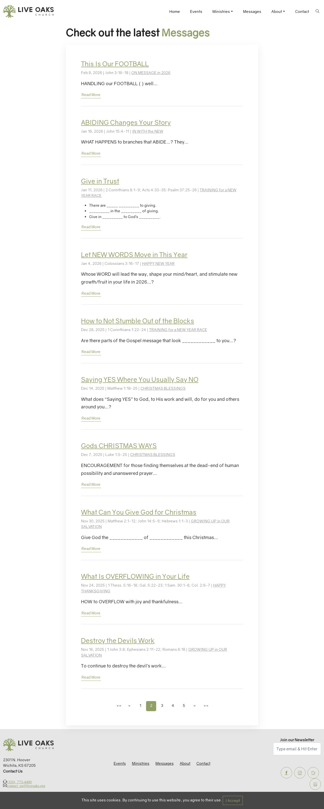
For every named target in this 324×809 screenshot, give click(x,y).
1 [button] (140, 705)
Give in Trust (100, 181)
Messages (252, 11)
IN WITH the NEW (147, 131)
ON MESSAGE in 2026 (150, 72)
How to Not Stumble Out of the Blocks (137, 321)
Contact (302, 11)
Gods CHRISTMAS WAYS (119, 446)
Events (196, 11)
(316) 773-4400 (19, 781)
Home (174, 11)
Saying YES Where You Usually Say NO (139, 379)
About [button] (276, 11)
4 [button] (173, 705)
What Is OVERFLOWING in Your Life (135, 576)
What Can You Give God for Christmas (138, 512)
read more (91, 94)
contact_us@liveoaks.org (26, 785)
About (185, 763)
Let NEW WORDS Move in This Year (134, 255)
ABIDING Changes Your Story (126, 122)
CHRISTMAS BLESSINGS (163, 388)
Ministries (140, 763)
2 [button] (151, 705)
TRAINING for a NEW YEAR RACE (178, 329)
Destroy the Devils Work (118, 640)
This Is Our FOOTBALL (115, 64)
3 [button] (162, 705)
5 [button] (184, 705)
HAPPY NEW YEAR (158, 263)
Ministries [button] (221, 11)
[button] (118, 706)
